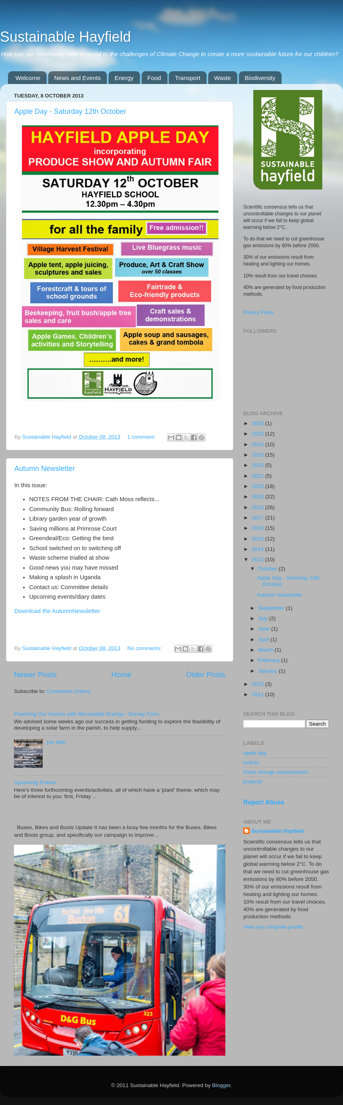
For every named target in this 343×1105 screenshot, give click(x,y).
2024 (258, 444)
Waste (222, 77)
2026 (258, 423)
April (264, 639)
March (266, 650)
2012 (258, 684)
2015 (258, 539)
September (272, 608)
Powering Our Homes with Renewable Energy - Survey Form (86, 714)
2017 (258, 518)
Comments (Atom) (69, 691)
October (268, 569)
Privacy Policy (258, 312)
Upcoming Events (35, 782)
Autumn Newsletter (44, 468)
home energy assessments (275, 772)
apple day (255, 753)
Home (121, 674)
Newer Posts (35, 674)
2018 (258, 507)
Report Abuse (263, 802)
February (269, 660)
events (251, 762)
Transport (187, 77)
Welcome (28, 77)
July (263, 618)
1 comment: (142, 437)
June (264, 629)
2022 (258, 465)
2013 (258, 559)
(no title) (56, 742)
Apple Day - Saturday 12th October (70, 111)
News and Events (77, 77)
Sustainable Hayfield (65, 37)
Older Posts (205, 674)
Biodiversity (260, 77)
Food (154, 77)
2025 (258, 434)
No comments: (145, 648)
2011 (258, 694)
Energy (124, 77)
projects (252, 782)
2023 (258, 455)
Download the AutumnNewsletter (57, 611)
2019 (258, 497)
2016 (258, 528)
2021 (258, 476)
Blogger (221, 1085)
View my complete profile (273, 927)
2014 (258, 549)
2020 (258, 486)
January (268, 671)
